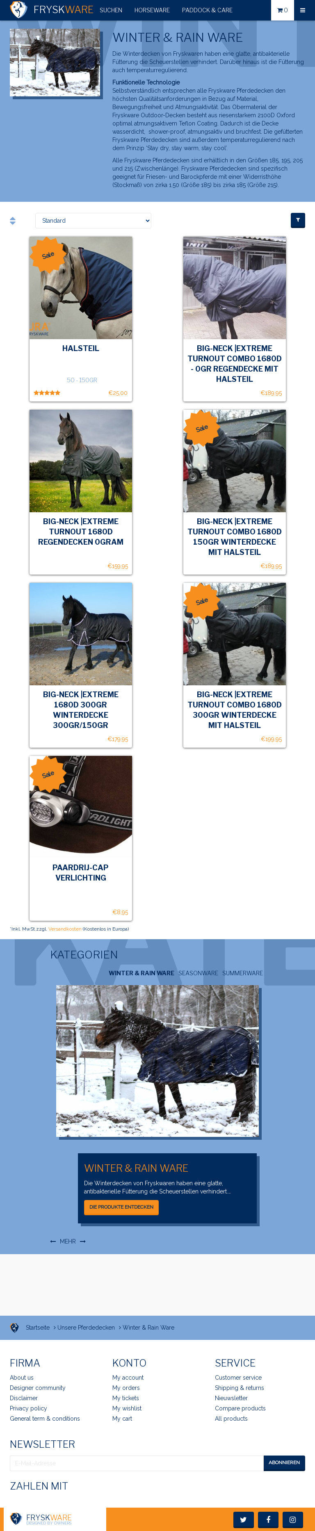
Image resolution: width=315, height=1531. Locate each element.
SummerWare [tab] (242, 973)
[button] (111, 10)
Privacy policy (28, 1408)
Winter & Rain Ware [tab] (141, 973)
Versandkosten (65, 929)
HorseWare (152, 10)
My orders (126, 1388)
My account (128, 1377)
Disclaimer (24, 1398)
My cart (122, 1418)
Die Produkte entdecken (121, 1207)
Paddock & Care (207, 10)
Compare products (240, 1408)
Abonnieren (284, 1462)
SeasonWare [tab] (198, 973)
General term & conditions (45, 1418)
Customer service (238, 1377)
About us (22, 1377)
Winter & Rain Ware (136, 1168)
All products (231, 1418)
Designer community (38, 1388)
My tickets (125, 1398)
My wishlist (127, 1408)
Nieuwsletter (231, 1398)
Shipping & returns (239, 1388)
